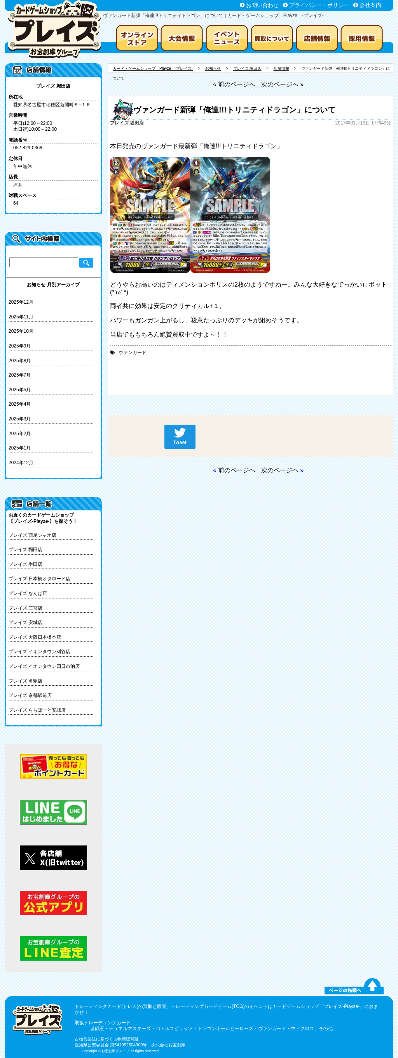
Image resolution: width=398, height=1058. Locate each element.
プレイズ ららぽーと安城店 (37, 710)
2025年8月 (20, 360)
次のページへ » (282, 84)
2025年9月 (20, 346)
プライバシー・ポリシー (319, 5)
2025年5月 (20, 389)
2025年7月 (20, 375)
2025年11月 (21, 317)
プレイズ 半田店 (25, 564)
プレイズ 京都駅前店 (30, 695)
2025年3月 (20, 419)
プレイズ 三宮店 (25, 608)
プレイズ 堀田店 (25, 549)
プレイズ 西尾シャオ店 (32, 535)
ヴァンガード (133, 352)
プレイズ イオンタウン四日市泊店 (44, 666)
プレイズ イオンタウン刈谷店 (39, 651)
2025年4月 (20, 404)
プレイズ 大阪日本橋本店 (35, 637)
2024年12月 (21, 462)
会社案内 (370, 5)
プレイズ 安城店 (25, 622)
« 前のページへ (234, 84)
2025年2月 (20, 433)
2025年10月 (21, 331)
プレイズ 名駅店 (25, 681)
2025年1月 (20, 448)
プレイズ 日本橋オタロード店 (39, 578)
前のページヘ (236, 470)
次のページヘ (279, 470)
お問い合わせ (262, 5)
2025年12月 (21, 302)
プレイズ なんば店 (28, 593)
